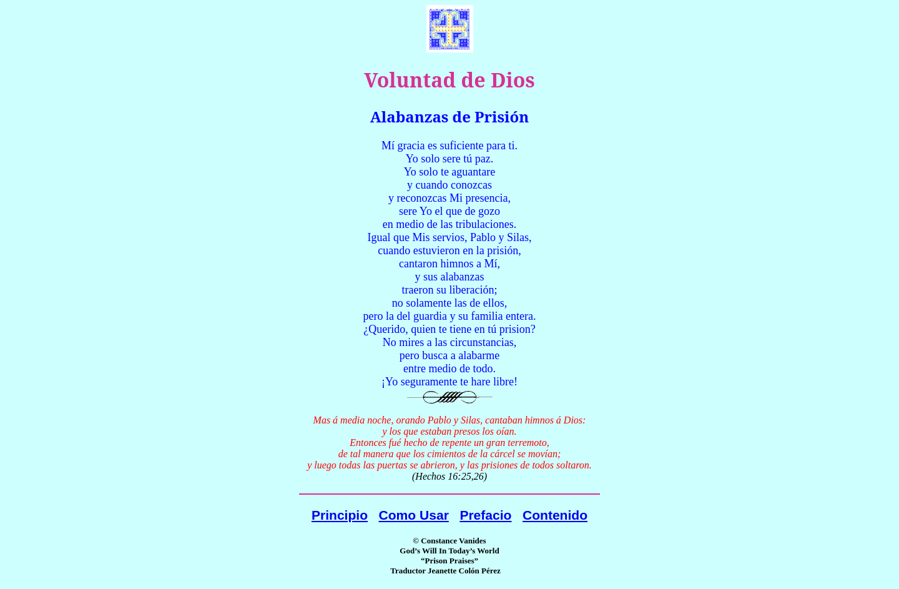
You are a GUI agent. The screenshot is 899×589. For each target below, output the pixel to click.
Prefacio (485, 515)
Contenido (555, 515)
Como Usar (414, 515)
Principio (340, 515)
